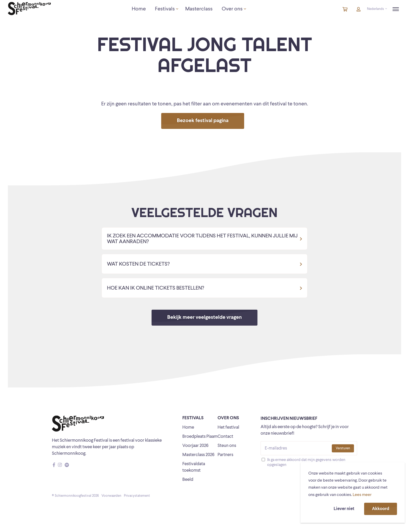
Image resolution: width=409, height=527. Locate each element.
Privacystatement (137, 496)
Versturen (343, 448)
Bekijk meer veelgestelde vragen (204, 317)
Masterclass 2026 (198, 455)
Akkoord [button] (380, 509)
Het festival (228, 427)
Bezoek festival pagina (202, 120)
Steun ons (227, 446)
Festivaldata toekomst (193, 467)
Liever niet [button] (344, 509)
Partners (225, 455)
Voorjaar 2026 (195, 446)
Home (188, 427)
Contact (225, 436)
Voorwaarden (111, 496)
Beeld (187, 479)
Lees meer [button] (362, 495)
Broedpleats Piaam (200, 436)
